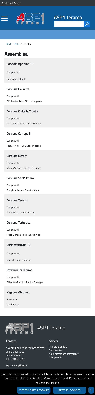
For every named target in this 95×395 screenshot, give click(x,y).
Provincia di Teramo (11, 3)
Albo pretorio (55, 357)
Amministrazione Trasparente (64, 354)
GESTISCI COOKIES (69, 390)
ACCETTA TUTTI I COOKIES (33, 390)
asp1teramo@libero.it (17, 365)
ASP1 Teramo (68, 17)
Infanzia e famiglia (58, 346)
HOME (9, 44)
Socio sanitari (56, 350)
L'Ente (16, 44)
